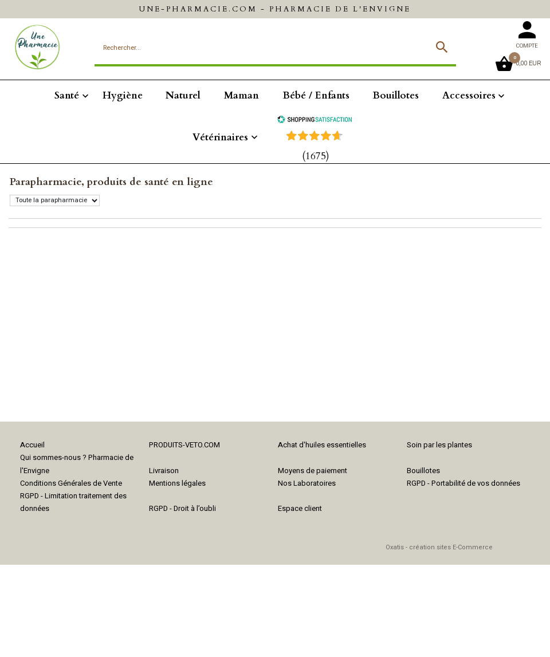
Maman (241, 95)
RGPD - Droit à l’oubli (182, 508)
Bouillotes (395, 95)
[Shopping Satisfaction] (314, 120)
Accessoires (469, 95)
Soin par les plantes (439, 444)
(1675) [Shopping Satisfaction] (315, 156)
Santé (66, 95)
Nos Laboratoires (307, 483)
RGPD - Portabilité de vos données (463, 483)
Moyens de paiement (312, 470)
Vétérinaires (220, 137)
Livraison (164, 470)
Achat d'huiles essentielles (322, 444)
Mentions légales (177, 483)
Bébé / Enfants (315, 95)
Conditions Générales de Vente (71, 483)
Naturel (183, 95)
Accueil (32, 444)
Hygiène (123, 95)
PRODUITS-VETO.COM (184, 444)
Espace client (300, 508)
